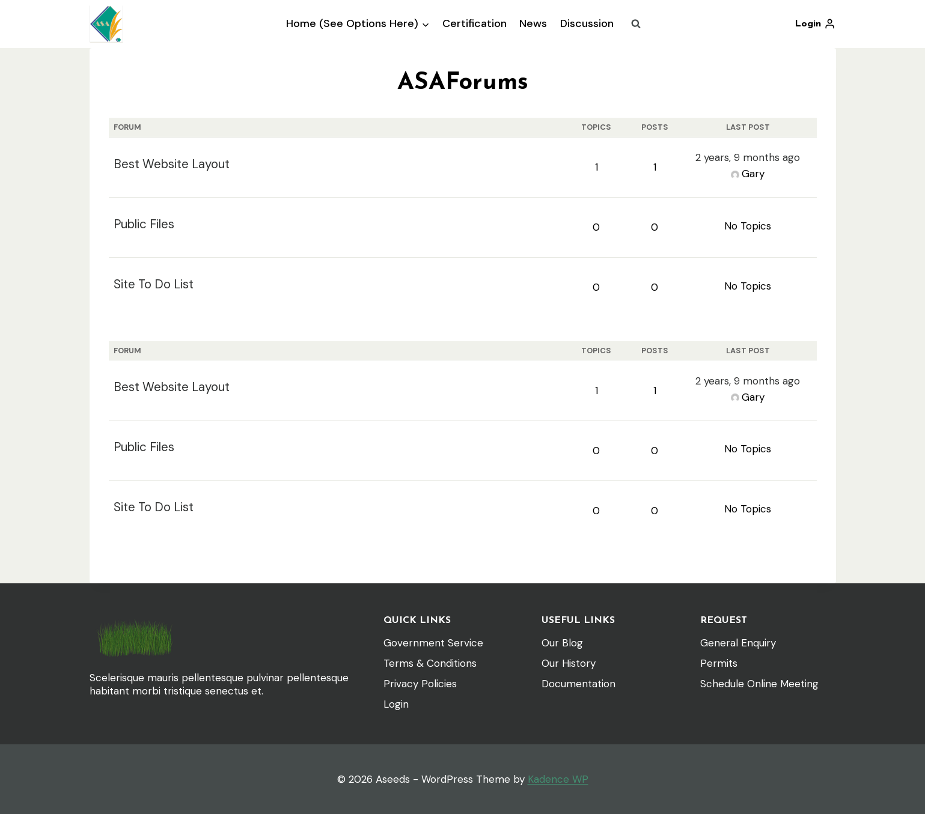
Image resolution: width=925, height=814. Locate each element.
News (533, 23)
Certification (474, 23)
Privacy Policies (420, 683)
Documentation (578, 683)
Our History (569, 663)
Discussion (587, 23)
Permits (718, 663)
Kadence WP (558, 779)
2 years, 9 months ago (747, 157)
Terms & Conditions (430, 663)
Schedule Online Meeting (759, 683)
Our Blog (562, 642)
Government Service (433, 642)
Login (396, 704)
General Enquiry (738, 642)
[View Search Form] (636, 24)
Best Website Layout (172, 164)
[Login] (815, 24)
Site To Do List (154, 284)
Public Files (144, 224)
